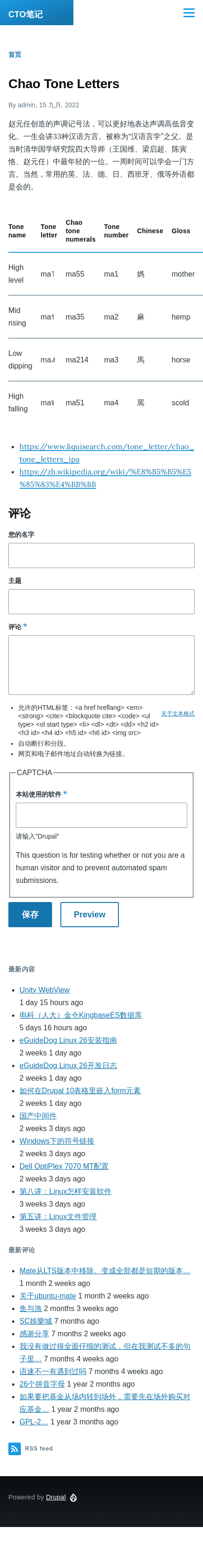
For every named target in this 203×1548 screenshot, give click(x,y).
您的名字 (21, 534)
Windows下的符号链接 (57, 1141)
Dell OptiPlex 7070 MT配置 (64, 1166)
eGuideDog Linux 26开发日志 (68, 1065)
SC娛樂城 (36, 1321)
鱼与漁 (31, 1308)
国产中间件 (38, 1116)
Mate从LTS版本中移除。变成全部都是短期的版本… (105, 1271)
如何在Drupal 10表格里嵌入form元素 (80, 1091)
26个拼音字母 (42, 1384)
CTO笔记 (25, 14)
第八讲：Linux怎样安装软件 (65, 1191)
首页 (14, 54)
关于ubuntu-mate (48, 1296)
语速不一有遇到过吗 (53, 1371)
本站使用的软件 (38, 794)
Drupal (56, 1497)
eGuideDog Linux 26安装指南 (68, 1040)
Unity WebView (45, 990)
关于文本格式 (178, 713)
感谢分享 (34, 1334)
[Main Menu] (189, 12)
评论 (14, 627)
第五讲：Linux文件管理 (58, 1217)
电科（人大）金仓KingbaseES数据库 (81, 1015)
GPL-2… (34, 1422)
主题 (14, 580)
